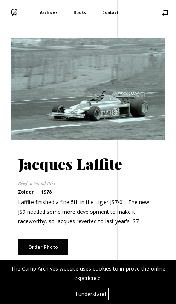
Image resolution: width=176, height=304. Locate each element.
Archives (49, 12)
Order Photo (43, 247)
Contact (110, 12)
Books (79, 12)
